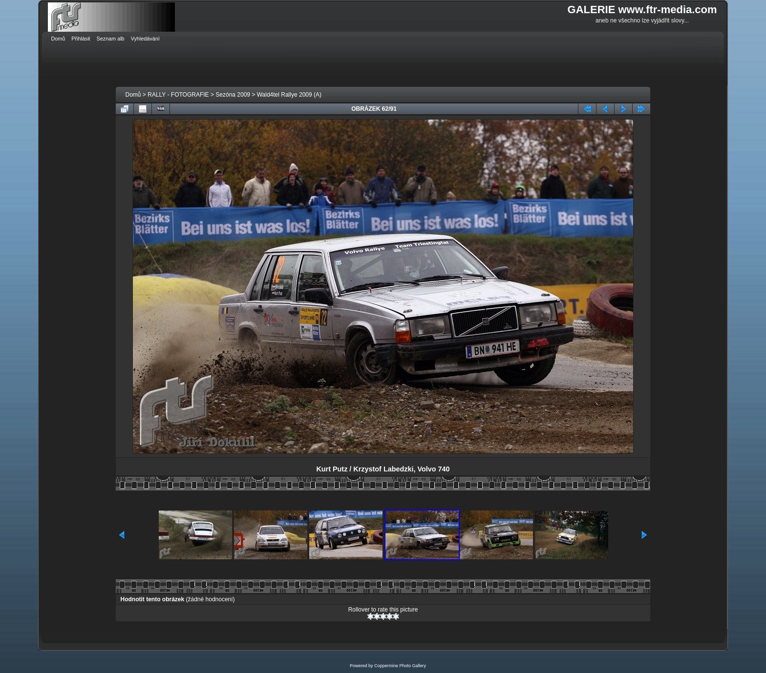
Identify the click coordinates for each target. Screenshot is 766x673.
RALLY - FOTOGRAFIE (178, 94)
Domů (133, 94)
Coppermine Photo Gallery (400, 665)
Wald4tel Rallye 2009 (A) (289, 94)
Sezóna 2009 (232, 94)
